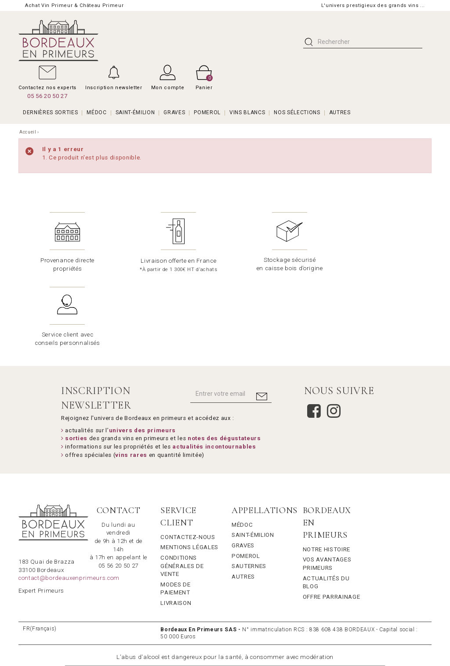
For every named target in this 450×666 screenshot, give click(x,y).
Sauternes (249, 491)
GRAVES (174, 112)
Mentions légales (189, 472)
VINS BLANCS (247, 112)
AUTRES (340, 112)
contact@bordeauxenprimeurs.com (69, 503)
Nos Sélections (297, 112)
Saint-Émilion (253, 460)
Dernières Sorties (50, 112)
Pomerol (246, 481)
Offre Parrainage (331, 522)
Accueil (27, 132)
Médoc (242, 450)
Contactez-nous (187, 462)
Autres (243, 502)
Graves (243, 470)
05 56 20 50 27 (47, 96)
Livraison (175, 528)
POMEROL (207, 112)
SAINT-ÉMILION (135, 112)
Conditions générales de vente (181, 491)
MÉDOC (96, 112)
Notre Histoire (326, 474)
